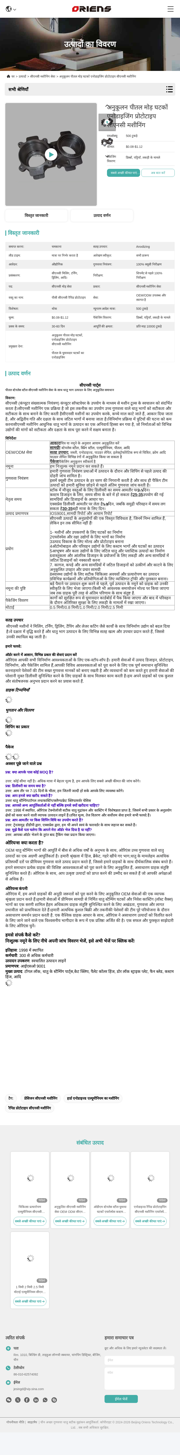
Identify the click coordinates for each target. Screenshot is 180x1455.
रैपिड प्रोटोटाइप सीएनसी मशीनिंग (29, 1108)
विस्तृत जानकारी (36, 215)
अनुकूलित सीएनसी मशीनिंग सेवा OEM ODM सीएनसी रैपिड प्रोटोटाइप (70, 1209)
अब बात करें (158, 173)
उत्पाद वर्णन (102, 215)
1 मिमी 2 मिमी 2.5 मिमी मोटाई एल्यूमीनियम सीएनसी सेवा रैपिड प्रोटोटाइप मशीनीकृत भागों (29, 1289)
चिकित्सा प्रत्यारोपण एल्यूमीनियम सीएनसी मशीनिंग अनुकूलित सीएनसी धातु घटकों (30, 1209)
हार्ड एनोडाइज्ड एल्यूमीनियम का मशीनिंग (93, 1098)
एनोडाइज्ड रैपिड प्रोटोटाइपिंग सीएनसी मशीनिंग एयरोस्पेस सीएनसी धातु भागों (150, 1209)
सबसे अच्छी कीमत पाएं (124, 172)
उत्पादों (22, 76)
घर (13, 76)
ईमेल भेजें (121, 1399)
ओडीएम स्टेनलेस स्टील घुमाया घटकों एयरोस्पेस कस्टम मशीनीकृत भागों (110, 1209)
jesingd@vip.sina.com (29, 1389)
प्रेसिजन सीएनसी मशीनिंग (40, 1098)
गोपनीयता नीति (15, 1422)
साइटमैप (32, 1422)
